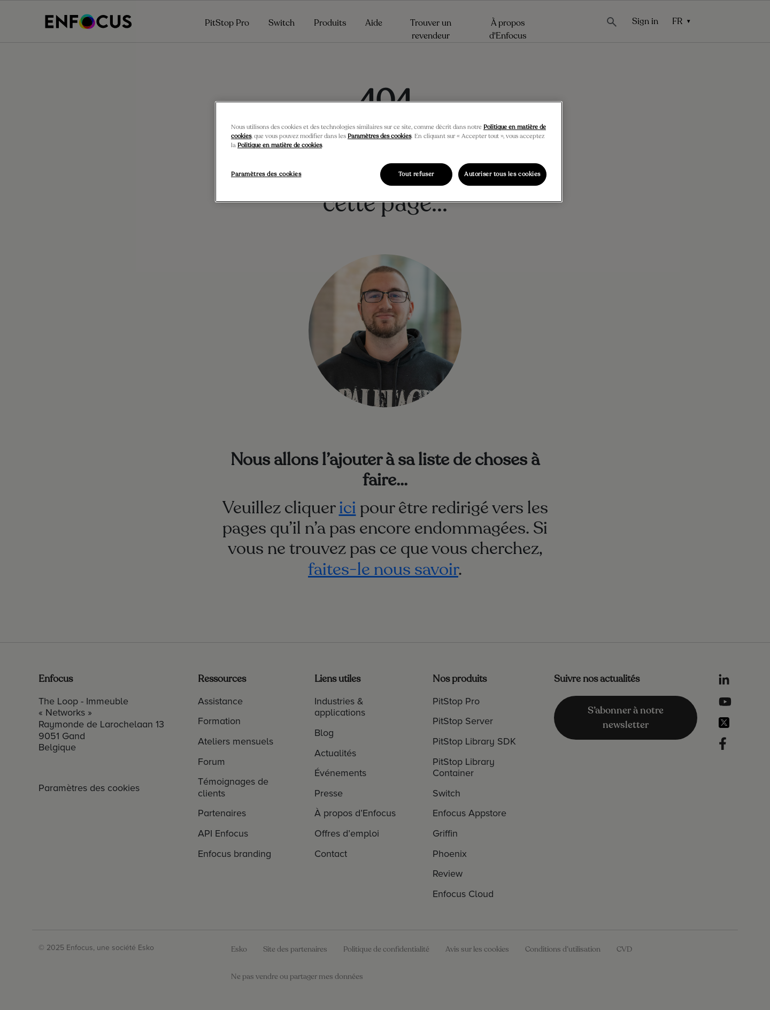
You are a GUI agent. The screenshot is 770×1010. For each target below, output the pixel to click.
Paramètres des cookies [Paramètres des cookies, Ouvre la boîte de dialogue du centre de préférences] (266, 174)
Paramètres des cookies (379, 136)
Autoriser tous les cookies (502, 174)
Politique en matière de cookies (279, 145)
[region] (389, 151)
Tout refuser (416, 174)
